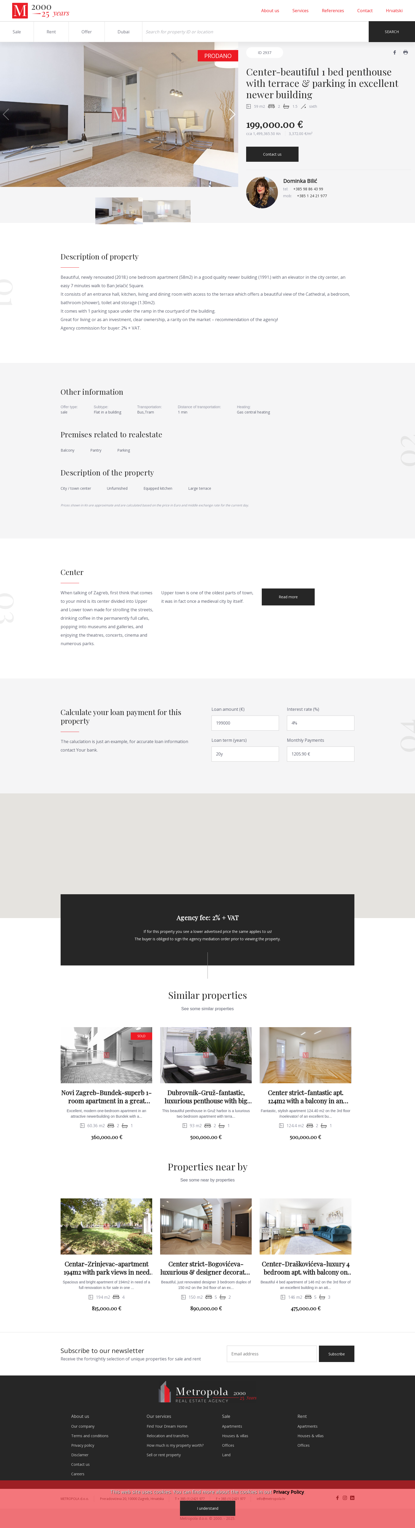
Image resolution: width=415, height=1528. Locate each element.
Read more (288, 596)
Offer (87, 32)
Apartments (232, 1426)
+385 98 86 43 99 (308, 188)
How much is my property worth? (175, 1445)
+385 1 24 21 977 (312, 195)
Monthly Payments (305, 740)
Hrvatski (394, 11)
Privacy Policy (288, 1492)
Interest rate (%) (303, 709)
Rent (51, 32)
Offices (228, 1445)
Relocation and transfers (168, 1435)
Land (226, 1454)
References (333, 11)
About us (270, 11)
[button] (232, 114)
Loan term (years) (229, 740)
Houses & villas (235, 1435)
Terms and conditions (90, 1435)
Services (300, 11)
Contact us (272, 154)
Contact (365, 11)
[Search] (255, 31)
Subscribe (336, 1353)
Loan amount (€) (228, 709)
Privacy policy (82, 1445)
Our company (82, 1426)
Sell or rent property (164, 1454)
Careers (77, 1473)
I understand (207, 1508)
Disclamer (79, 1454)
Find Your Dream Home (167, 1426)
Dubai (123, 32)
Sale (17, 32)
